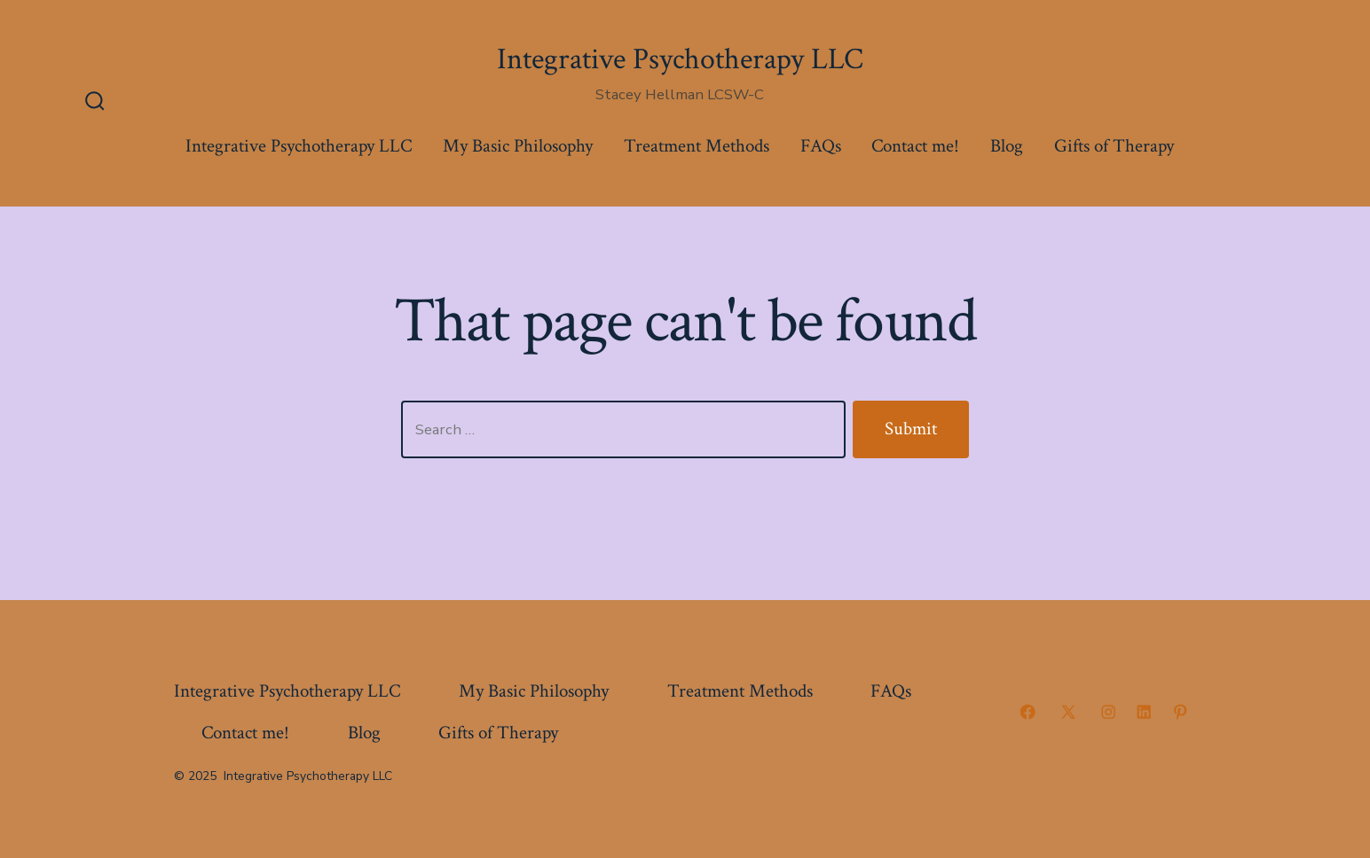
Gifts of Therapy (1114, 146)
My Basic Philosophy (518, 146)
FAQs (820, 146)
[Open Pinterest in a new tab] (1180, 712)
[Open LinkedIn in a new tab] (1144, 712)
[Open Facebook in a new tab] (1027, 712)
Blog (1006, 146)
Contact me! (915, 146)
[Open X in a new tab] (1068, 712)
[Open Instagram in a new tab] (1108, 712)
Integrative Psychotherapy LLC (298, 146)
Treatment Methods (696, 146)
